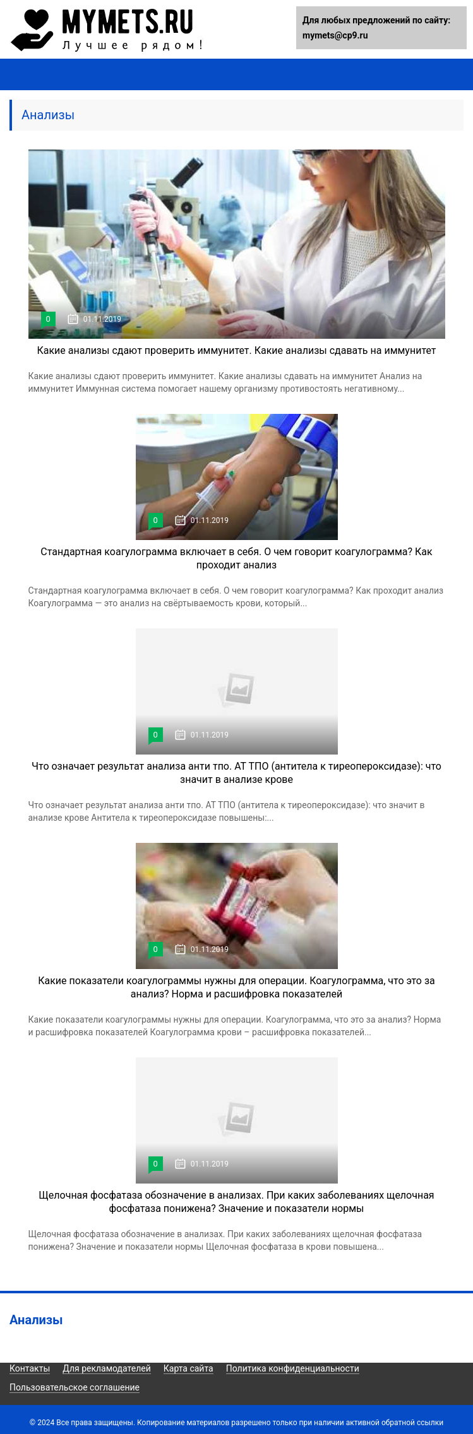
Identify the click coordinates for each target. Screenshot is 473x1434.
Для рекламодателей (107, 1368)
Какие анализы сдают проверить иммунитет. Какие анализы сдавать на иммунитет (236, 350)
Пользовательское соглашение (74, 1387)
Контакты (29, 1368)
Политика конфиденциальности (292, 1368)
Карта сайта (188, 1368)
